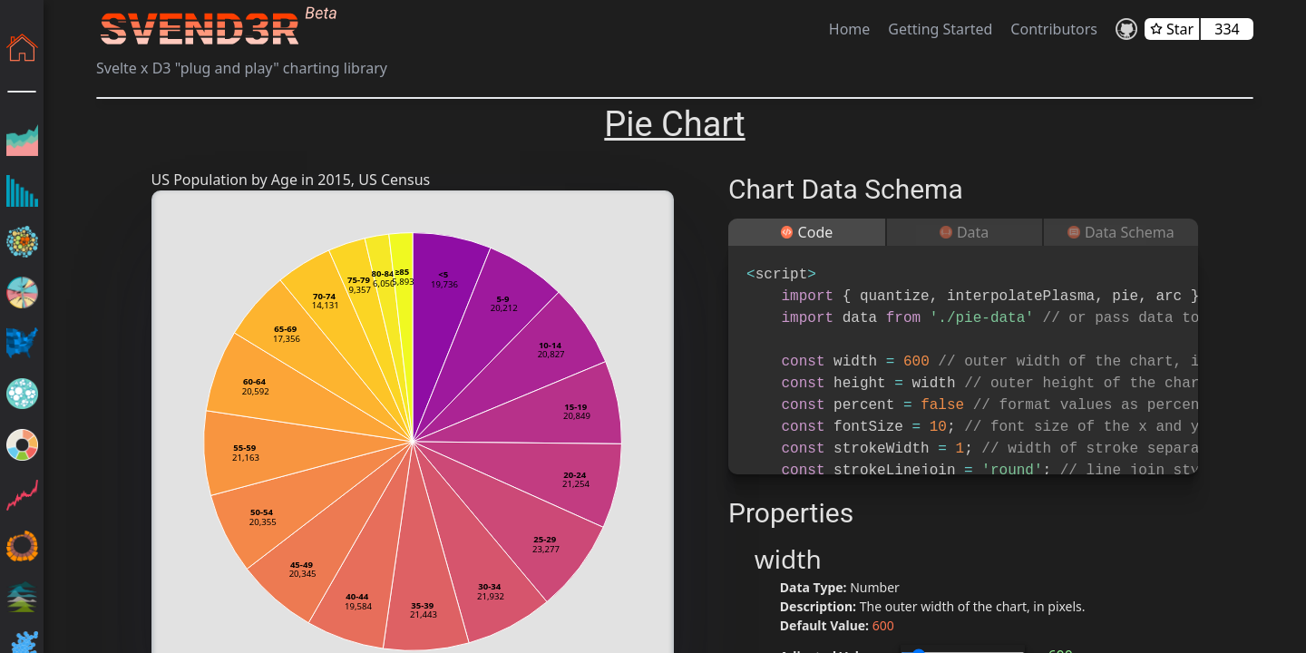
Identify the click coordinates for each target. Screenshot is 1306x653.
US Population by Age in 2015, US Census (291, 180)
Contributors (1053, 29)
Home (850, 29)
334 (1226, 29)
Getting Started (940, 29)
